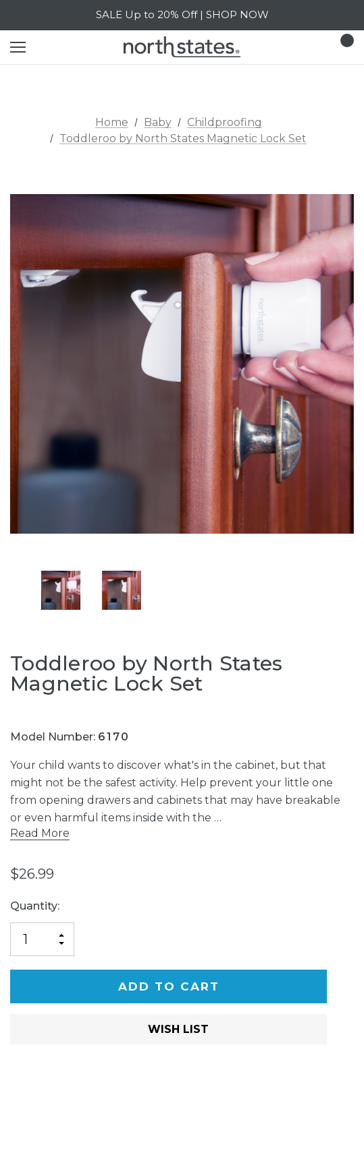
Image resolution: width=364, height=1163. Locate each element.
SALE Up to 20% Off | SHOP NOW (182, 14)
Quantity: (34, 906)
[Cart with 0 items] (343, 47)
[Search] (53, 47)
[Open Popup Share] (347, 1049)
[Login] (304, 47)
